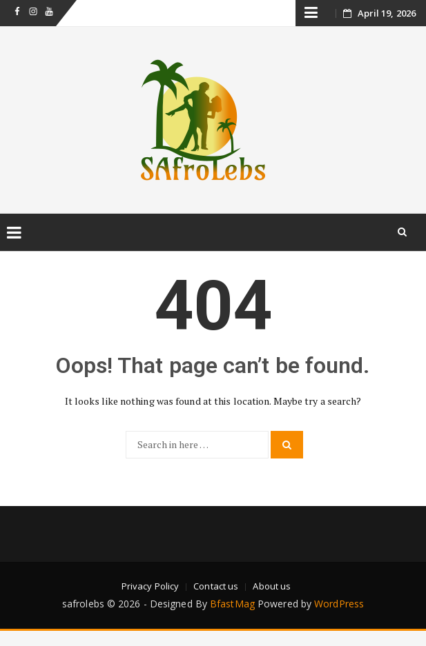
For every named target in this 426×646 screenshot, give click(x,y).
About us (272, 586)
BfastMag (232, 603)
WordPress (339, 603)
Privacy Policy (150, 586)
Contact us (215, 586)
